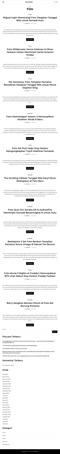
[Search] (57, 2)
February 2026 (6, 379)
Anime (3, 432)
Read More (30, 39)
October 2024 (6, 416)
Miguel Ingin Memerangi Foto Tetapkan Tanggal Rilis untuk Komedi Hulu (30, 19)
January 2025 (6, 409)
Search (4, 329)
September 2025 (6, 391)
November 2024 (6, 414)
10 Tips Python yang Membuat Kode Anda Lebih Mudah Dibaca (19, 345)
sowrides (27, 23)
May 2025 (5, 400)
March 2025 (5, 405)
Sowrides (29, 2)
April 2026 (5, 374)
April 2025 (5, 402)
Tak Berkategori (6, 444)
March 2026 (5, 376)
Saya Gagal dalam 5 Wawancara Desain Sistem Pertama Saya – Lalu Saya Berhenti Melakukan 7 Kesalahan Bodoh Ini (28, 341)
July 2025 (5, 395)
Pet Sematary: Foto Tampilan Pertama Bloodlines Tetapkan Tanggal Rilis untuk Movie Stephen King (30, 85)
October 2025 (6, 388)
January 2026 (6, 381)
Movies (30, 14)
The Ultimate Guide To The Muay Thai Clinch (14, 348)
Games (4, 435)
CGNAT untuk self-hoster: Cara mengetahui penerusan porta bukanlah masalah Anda (25, 356)
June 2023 (5, 421)
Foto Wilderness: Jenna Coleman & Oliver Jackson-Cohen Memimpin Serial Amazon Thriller (30, 52)
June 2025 (5, 398)
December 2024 (6, 412)
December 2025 (6, 384)
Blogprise (36, 451)
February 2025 (6, 407)
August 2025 (5, 393)
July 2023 (5, 419)
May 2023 (5, 424)
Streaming (29, 113)
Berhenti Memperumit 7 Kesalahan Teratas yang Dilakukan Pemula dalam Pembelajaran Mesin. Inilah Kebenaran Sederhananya (28, 352)
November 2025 (6, 386)
